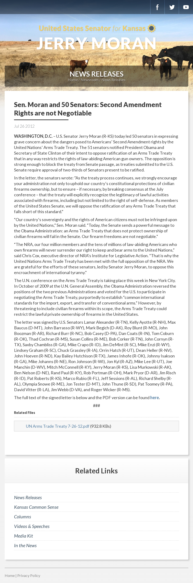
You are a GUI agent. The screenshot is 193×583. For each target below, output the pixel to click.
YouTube (186, 7)
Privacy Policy (28, 575)
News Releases (113, 79)
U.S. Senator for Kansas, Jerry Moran (96, 37)
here (154, 397)
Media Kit (23, 535)
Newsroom (90, 79)
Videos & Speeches (32, 526)
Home (73, 79)
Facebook (157, 7)
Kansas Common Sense (36, 507)
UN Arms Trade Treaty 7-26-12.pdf (57, 426)
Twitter (172, 7)
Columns (22, 516)
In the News (25, 545)
